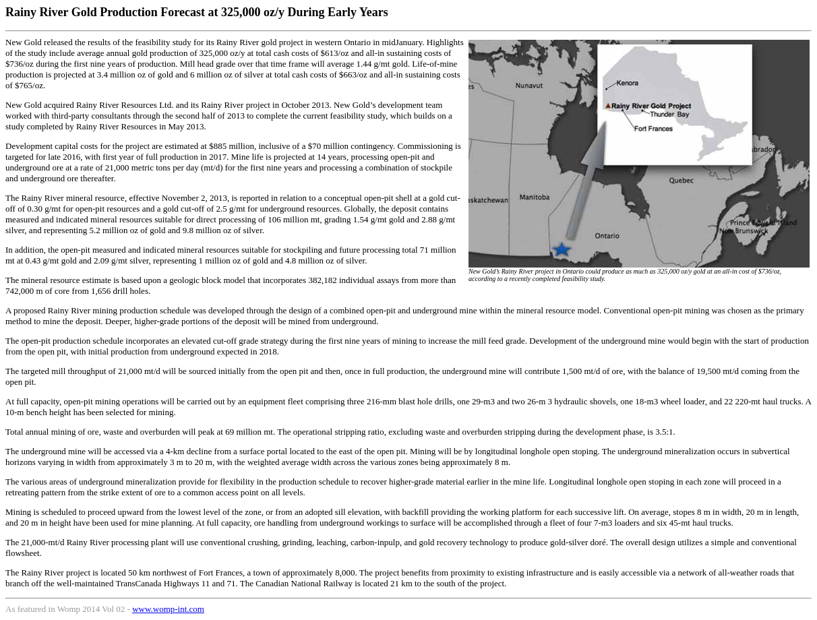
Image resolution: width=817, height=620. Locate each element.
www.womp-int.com (168, 609)
